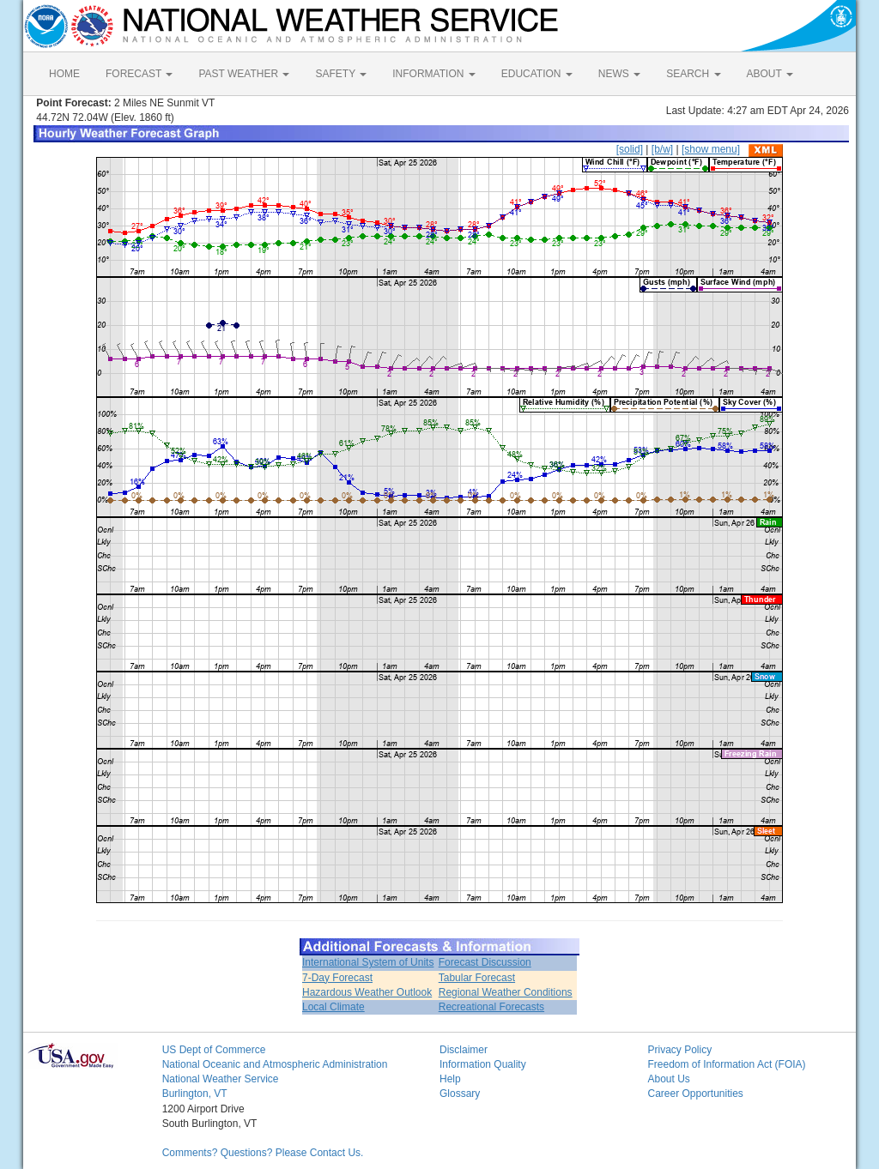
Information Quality (483, 1064)
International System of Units (367, 962)
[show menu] (711, 149)
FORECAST (139, 74)
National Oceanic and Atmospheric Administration (275, 1064)
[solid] (629, 149)
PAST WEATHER (243, 74)
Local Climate (333, 1007)
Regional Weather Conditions (506, 992)
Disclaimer (464, 1050)
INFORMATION (433, 74)
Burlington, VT (194, 1094)
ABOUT (770, 74)
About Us (668, 1079)
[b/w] (662, 149)
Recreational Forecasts (491, 1007)
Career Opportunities (695, 1094)
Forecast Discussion (485, 962)
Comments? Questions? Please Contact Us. (263, 1153)
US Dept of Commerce (214, 1050)
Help (450, 1079)
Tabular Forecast (477, 978)
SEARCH (693, 74)
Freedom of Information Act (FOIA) (726, 1064)
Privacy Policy (679, 1050)
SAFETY (341, 74)
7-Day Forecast (337, 978)
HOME (64, 74)
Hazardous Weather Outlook (367, 992)
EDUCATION (537, 74)
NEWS (619, 74)
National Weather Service (220, 1079)
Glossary (460, 1094)
